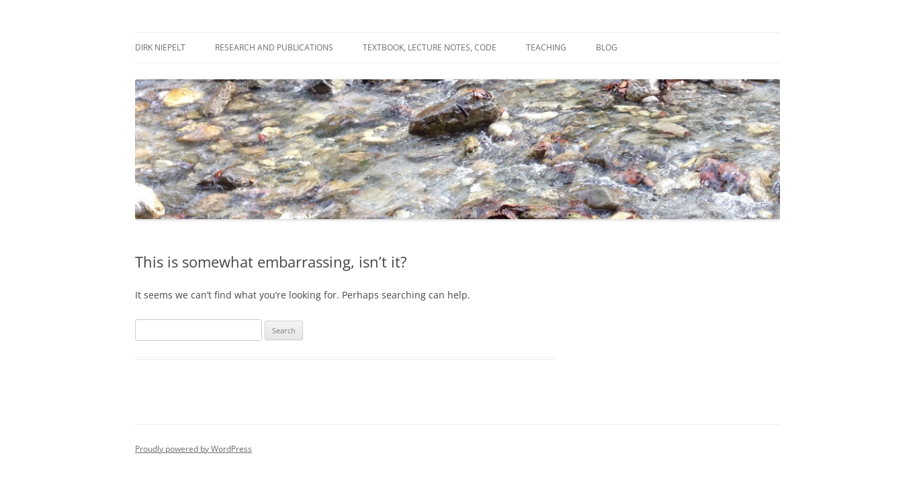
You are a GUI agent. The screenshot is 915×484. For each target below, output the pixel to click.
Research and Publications (274, 47)
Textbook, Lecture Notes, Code (429, 47)
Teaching (546, 47)
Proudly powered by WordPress (193, 448)
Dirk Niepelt (160, 47)
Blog (606, 47)
